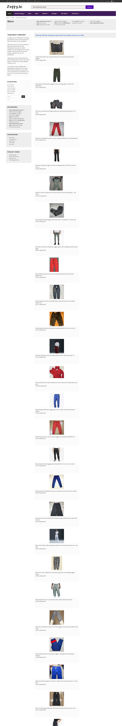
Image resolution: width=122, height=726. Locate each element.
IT (38, 715)
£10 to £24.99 (11, 88)
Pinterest (30, 1)
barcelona (62, 23)
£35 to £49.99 (11, 91)
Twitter (16, 1)
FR (32, 715)
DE (34, 715)
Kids (30, 13)
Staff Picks (75, 13)
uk (113, 1)
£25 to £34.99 (11, 90)
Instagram (37, 1)
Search (89, 7)
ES (36, 715)
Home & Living (20, 13)
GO (25, 96)
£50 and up (10, 93)
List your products (39, 707)
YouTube (9, 1)
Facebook (23, 1)
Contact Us (37, 703)
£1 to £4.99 (10, 85)
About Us (36, 701)
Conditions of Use (10, 715)
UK (29, 715)
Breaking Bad (12, 151)
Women (45, 13)
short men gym (78, 21)
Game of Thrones (14, 153)
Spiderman (12, 137)
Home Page (37, 705)
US (41, 715)
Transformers (13, 136)
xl (44, 21)
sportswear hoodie (43, 24)
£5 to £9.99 (10, 86)
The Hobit (11, 139)
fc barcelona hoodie (59, 24)
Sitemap (107, 1)
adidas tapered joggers (60, 21)
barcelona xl (41, 23)
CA (43, 715)
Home (9, 13)
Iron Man (11, 141)
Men (37, 13)
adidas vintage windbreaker (16, 115)
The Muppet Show (14, 156)
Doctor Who (12, 155)
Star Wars (11, 134)
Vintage (55, 13)
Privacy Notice (18, 715)
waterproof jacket (77, 23)
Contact (102, 1)
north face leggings (95, 21)
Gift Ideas (64, 13)
